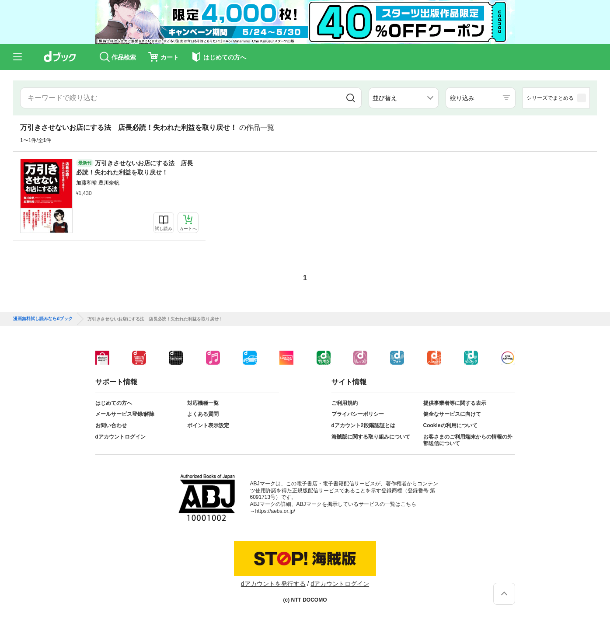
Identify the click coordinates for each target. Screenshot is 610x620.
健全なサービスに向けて (452, 414)
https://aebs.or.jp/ (275, 511)
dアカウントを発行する (273, 583)
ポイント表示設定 (208, 425)
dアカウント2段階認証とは (363, 425)
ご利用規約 (344, 403)
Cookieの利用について (450, 425)
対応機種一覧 (203, 403)
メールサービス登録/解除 (124, 414)
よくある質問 (203, 414)
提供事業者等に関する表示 (454, 403)
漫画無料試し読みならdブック (43, 319)
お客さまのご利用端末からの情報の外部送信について (467, 440)
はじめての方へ (113, 403)
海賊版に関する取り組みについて (370, 437)
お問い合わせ (111, 425)
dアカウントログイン (120, 437)
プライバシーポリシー (357, 414)
